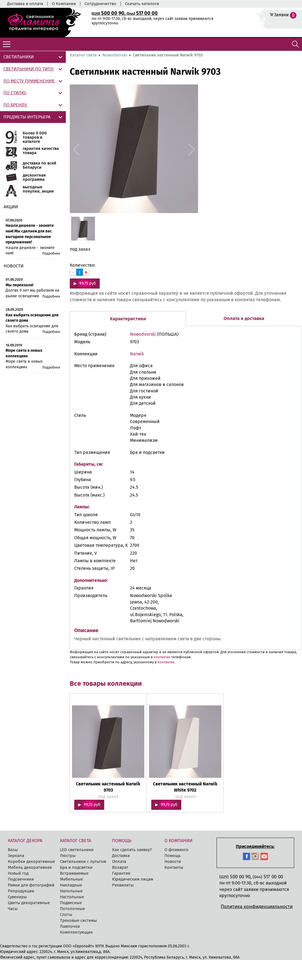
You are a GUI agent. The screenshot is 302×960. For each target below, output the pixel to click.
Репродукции (21, 890)
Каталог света (83, 55)
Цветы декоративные (29, 902)
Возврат (120, 867)
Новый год (18, 873)
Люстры (68, 855)
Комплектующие (76, 932)
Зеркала (16, 855)
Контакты (173, 867)
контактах (162, 657)
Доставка (121, 855)
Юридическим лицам (132, 879)
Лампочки (70, 926)
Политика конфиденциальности (257, 906)
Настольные (72, 896)
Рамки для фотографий (31, 885)
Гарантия (121, 873)
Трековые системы (78, 920)
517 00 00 (142, 13)
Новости (172, 861)
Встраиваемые (74, 873)
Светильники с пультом (83, 861)
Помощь (172, 855)
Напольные (71, 890)
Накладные (71, 885)
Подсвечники (21, 879)
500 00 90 (108, 13)
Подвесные (71, 902)
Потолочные (72, 908)
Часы (13, 908)
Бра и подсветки (76, 867)
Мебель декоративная (30, 867)
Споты (66, 914)
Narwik (137, 353)
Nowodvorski (114, 55)
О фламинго (176, 849)
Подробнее (51, 253)
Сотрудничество (100, 3)
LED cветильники (77, 849)
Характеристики (128, 319)
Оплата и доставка (244, 318)
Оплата (119, 861)
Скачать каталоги (142, 3)
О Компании (64, 3)
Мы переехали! (19, 285)
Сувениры (17, 896)
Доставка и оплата (25, 3)
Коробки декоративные (31, 861)
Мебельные (71, 879)
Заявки (281, 14)
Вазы (13, 849)
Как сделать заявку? (132, 849)
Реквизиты (123, 885)
